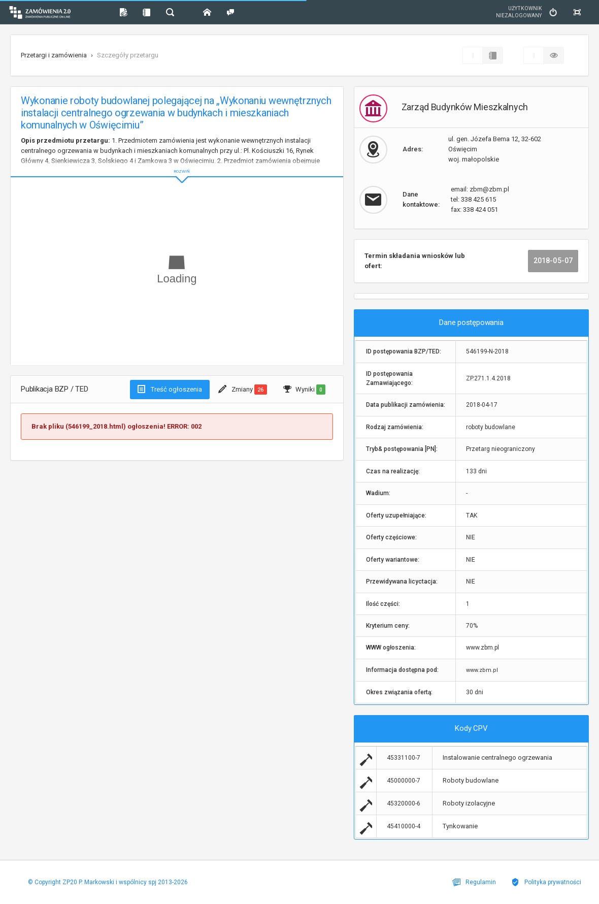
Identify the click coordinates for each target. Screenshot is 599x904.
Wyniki (304, 389)
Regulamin (474, 882)
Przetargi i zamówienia (54, 55)
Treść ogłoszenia (170, 389)
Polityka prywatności (546, 882)
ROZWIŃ (177, 163)
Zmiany (242, 389)
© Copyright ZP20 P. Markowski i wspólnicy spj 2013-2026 (108, 882)
